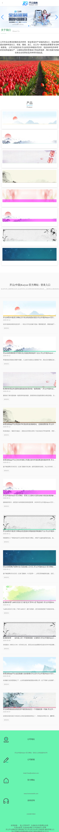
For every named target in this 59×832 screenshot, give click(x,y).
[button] (56, 17)
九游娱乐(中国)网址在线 (39, 825)
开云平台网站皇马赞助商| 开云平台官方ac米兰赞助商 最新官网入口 (30, 829)
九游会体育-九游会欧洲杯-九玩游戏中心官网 (30, 827)
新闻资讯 (6, 328)
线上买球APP (25, 825)
